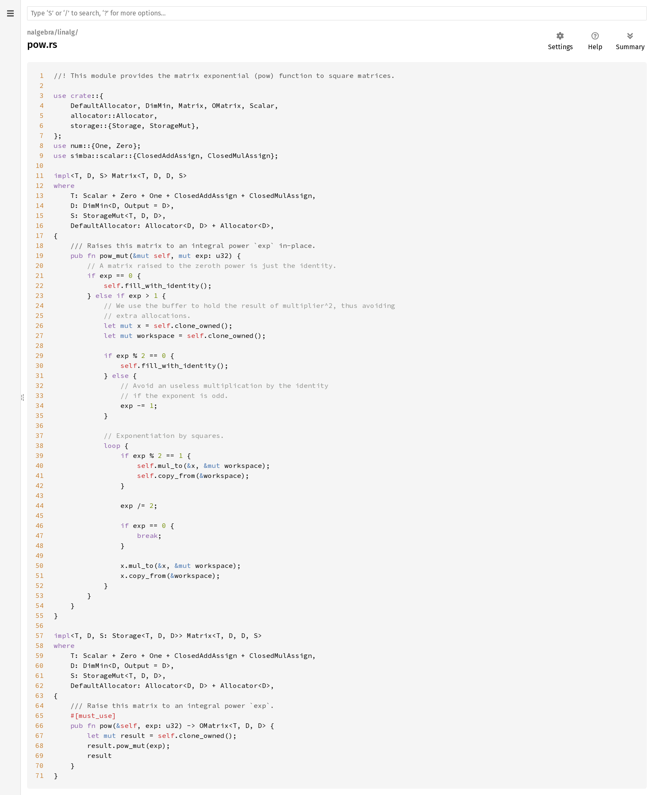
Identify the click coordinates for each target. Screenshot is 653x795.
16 (39, 225)
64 (39, 705)
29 (39, 355)
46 (39, 525)
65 (39, 715)
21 (39, 275)
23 (39, 295)
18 (39, 245)
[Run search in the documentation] (337, 13)
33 (39, 395)
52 (39, 585)
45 (39, 515)
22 (39, 285)
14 (39, 205)
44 (39, 505)
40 (39, 465)
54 (39, 605)
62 (39, 685)
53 (39, 595)
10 (39, 165)
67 (39, 735)
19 (39, 255)
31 (39, 375)
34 (39, 405)
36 (39, 425)
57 (39, 635)
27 (39, 335)
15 (39, 215)
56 (39, 625)
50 (39, 565)
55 (39, 615)
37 (39, 435)
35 (39, 415)
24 (39, 305)
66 (39, 725)
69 (39, 755)
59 (39, 655)
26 (39, 325)
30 (39, 365)
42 (39, 485)
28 (39, 345)
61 (39, 675)
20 (39, 265)
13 (39, 195)
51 (39, 575)
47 (39, 535)
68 (39, 745)
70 (39, 765)
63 (39, 695)
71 (39, 775)
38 (39, 445)
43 (39, 495)
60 (39, 665)
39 (39, 455)
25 (39, 315)
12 (39, 185)
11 (39, 175)
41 (39, 475)
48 (39, 545)
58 (39, 645)
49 (39, 555)
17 (39, 235)
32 (39, 385)
